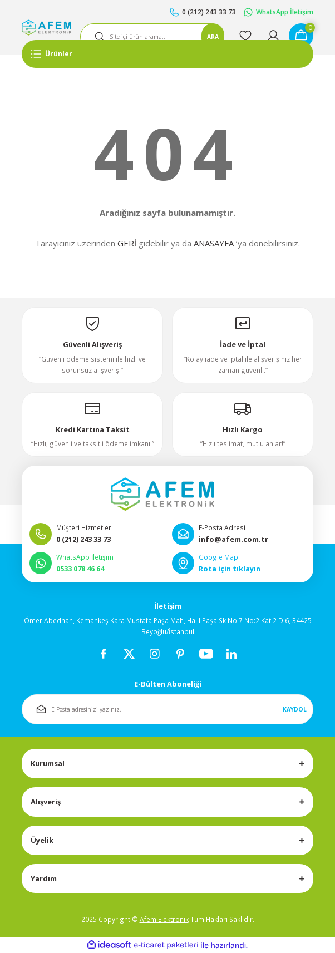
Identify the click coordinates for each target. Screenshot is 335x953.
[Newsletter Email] (167, 709)
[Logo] (46, 27)
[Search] (152, 36)
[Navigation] (167, 54)
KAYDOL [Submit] (295, 709)
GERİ (126, 243)
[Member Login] (273, 35)
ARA (213, 37)
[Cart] (301, 35)
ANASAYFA (214, 243)
